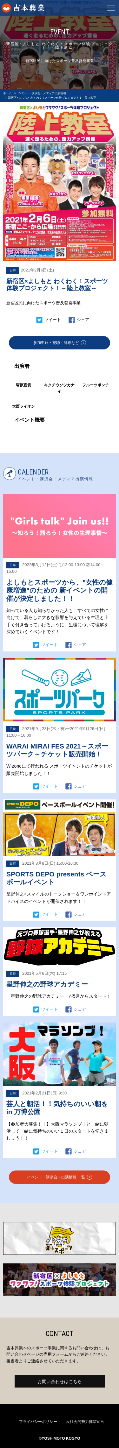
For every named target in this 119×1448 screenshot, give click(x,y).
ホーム (7, 93)
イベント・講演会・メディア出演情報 (41, 93)
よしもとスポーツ (44, 8)
